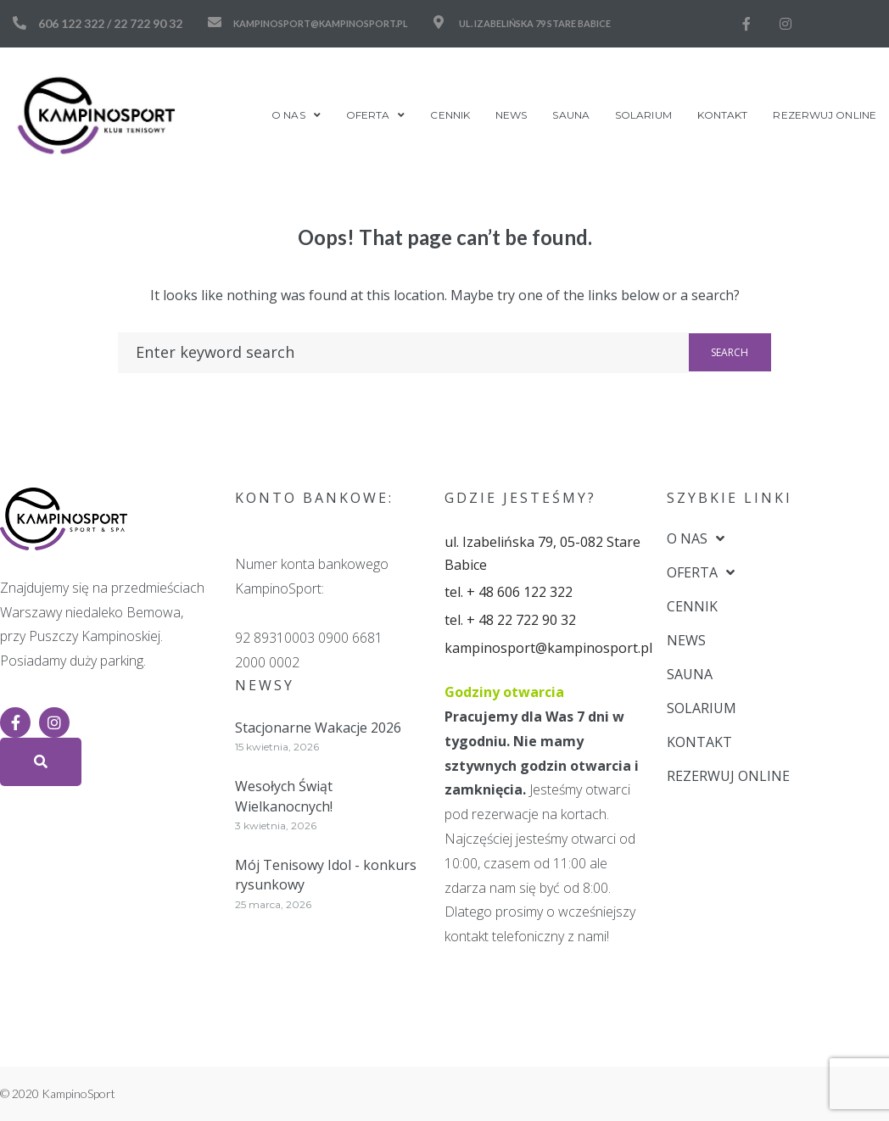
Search (729, 352)
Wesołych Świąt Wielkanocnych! (284, 796)
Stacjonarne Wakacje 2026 (318, 727)
